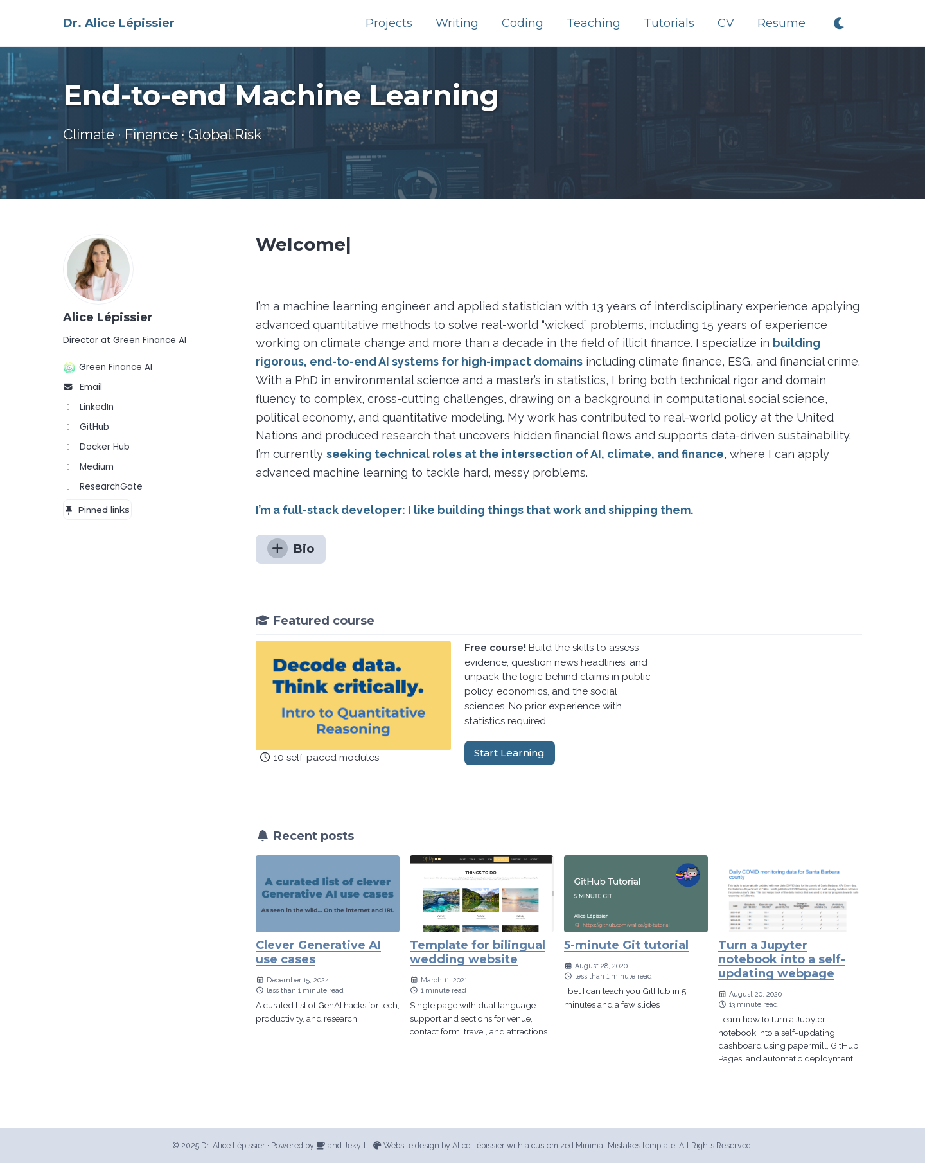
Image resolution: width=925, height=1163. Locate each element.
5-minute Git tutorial (626, 945)
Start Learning (509, 753)
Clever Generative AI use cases (318, 952)
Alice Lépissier (108, 317)
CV (726, 23)
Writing (457, 23)
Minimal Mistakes (608, 1145)
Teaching (594, 23)
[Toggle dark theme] (840, 23)
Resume (781, 23)
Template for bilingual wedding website (477, 952)
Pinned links (96, 509)
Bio (290, 548)
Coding (522, 23)
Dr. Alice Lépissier (119, 23)
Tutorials (669, 23)
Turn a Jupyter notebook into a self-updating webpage (781, 959)
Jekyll (355, 1145)
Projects (389, 23)
